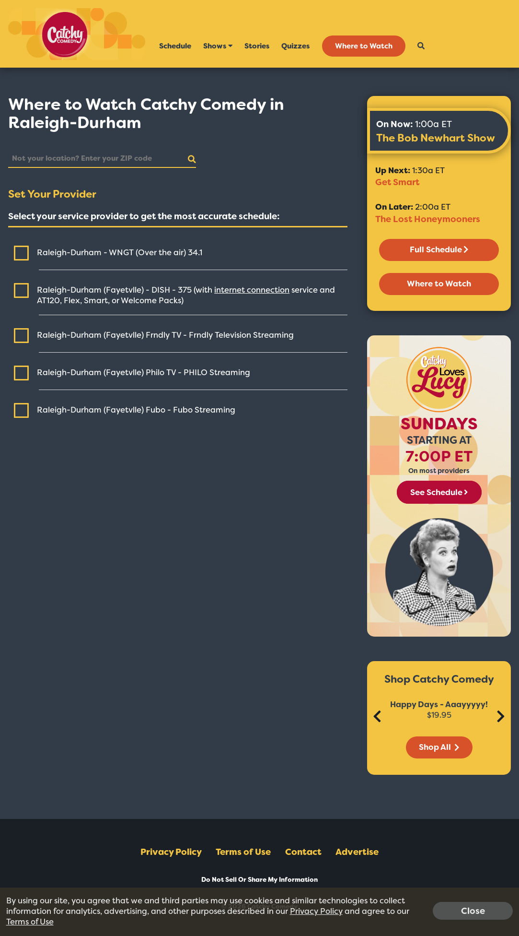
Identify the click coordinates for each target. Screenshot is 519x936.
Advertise (357, 852)
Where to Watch (363, 46)
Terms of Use (243, 852)
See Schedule (439, 492)
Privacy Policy (171, 852)
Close (473, 910)
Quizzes (295, 46)
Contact (303, 852)
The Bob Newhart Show (435, 138)
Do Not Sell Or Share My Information (259, 880)
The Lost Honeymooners (427, 219)
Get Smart (397, 182)
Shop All (439, 747)
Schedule (175, 46)
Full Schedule (439, 249)
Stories (256, 46)
